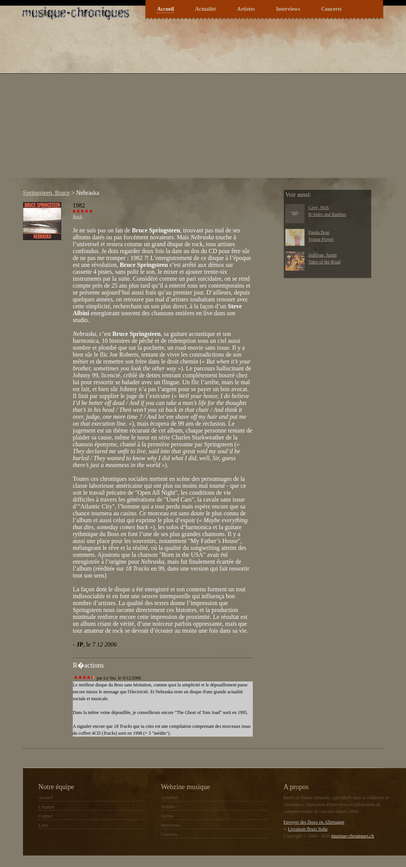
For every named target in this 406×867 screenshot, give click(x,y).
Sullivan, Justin (322, 255)
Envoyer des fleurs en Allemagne (313, 822)
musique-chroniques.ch (352, 836)
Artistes (246, 9)
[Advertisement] (72, 106)
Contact (45, 816)
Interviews (288, 9)
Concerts (331, 9)
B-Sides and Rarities (327, 214)
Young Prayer (321, 239)
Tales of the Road (324, 262)
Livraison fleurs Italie (308, 829)
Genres (167, 816)
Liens (43, 825)
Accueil (165, 9)
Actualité (205, 9)
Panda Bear (318, 232)
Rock (77, 216)
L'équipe (46, 806)
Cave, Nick (318, 207)
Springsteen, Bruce (46, 192)
